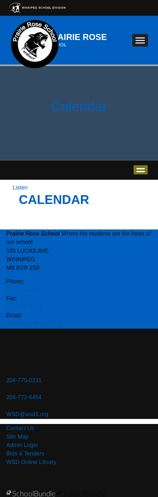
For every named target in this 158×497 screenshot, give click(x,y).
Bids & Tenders (25, 453)
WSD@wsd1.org (27, 414)
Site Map (17, 436)
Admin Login (22, 445)
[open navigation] (140, 40)
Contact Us (20, 428)
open (141, 169)
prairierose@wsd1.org (34, 324)
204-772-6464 (24, 397)
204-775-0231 (24, 380)
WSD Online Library (31, 462)
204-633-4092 (24, 290)
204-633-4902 (24, 307)
